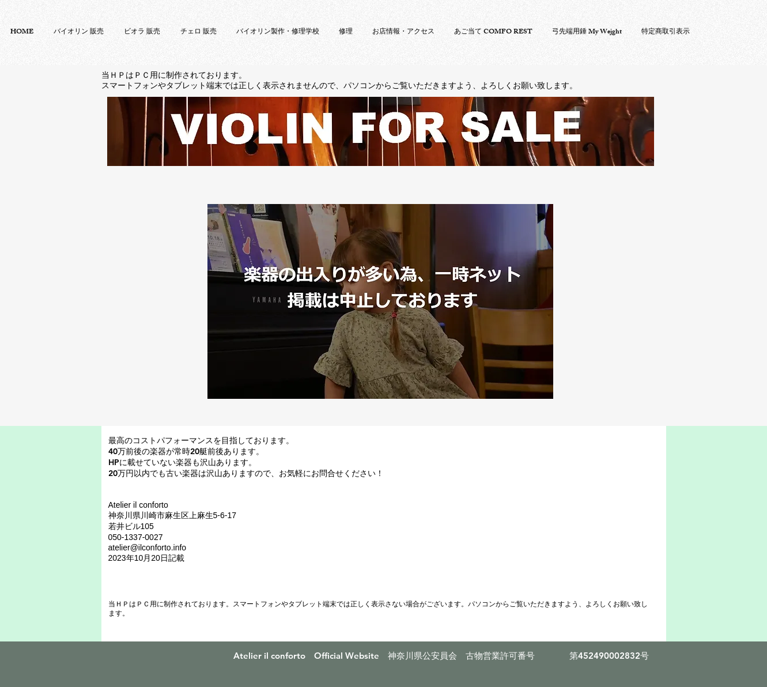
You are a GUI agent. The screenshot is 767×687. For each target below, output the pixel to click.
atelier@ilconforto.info (147, 547)
